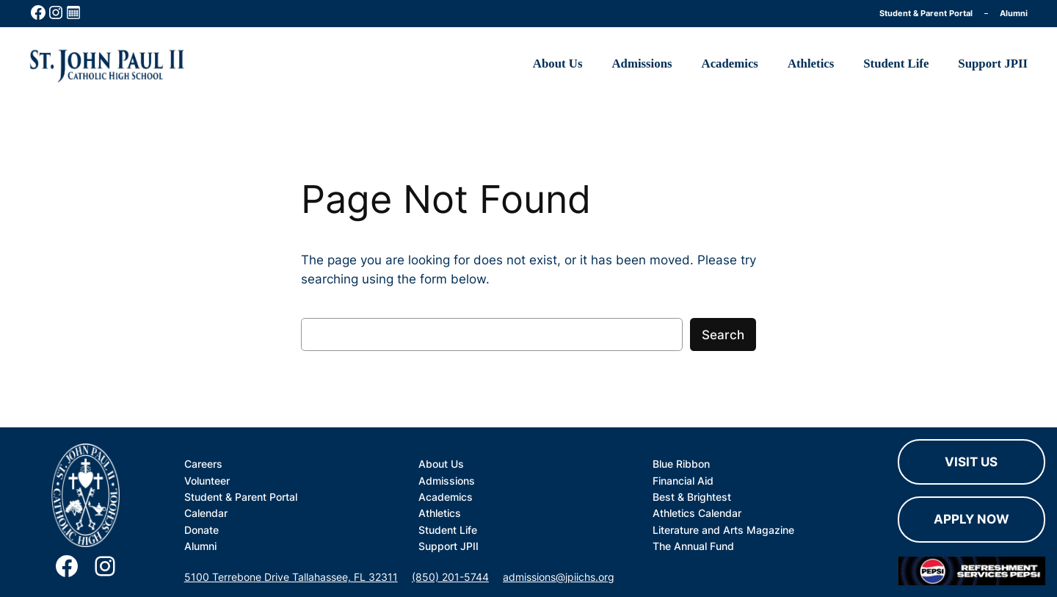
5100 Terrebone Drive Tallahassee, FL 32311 (291, 577)
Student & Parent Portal (926, 13)
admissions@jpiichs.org (558, 577)
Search (723, 335)
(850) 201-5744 (450, 577)
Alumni (1014, 13)
